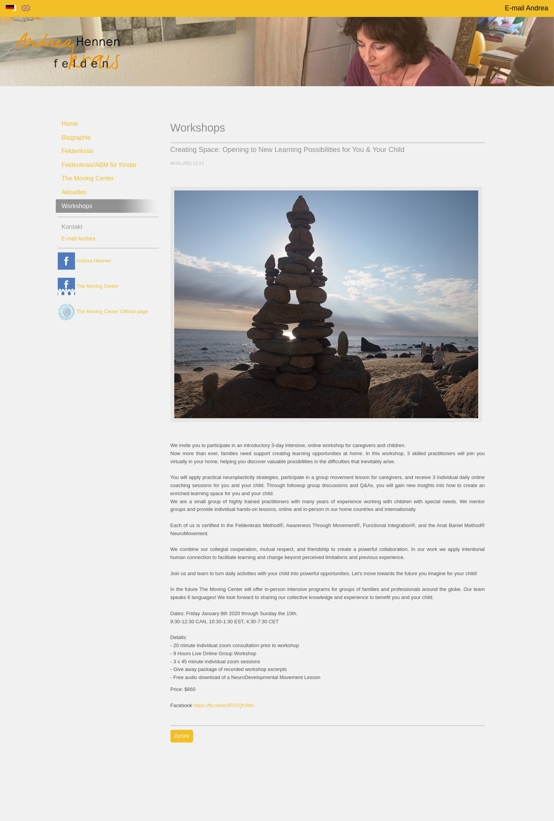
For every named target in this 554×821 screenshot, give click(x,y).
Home (70, 123)
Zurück (182, 736)
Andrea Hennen (84, 261)
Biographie (76, 137)
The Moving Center (88, 178)
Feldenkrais (77, 151)
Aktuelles (74, 192)
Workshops (77, 206)
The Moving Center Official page (103, 311)
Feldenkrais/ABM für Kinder (99, 165)
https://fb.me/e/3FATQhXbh (224, 705)
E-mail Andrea (526, 8)
